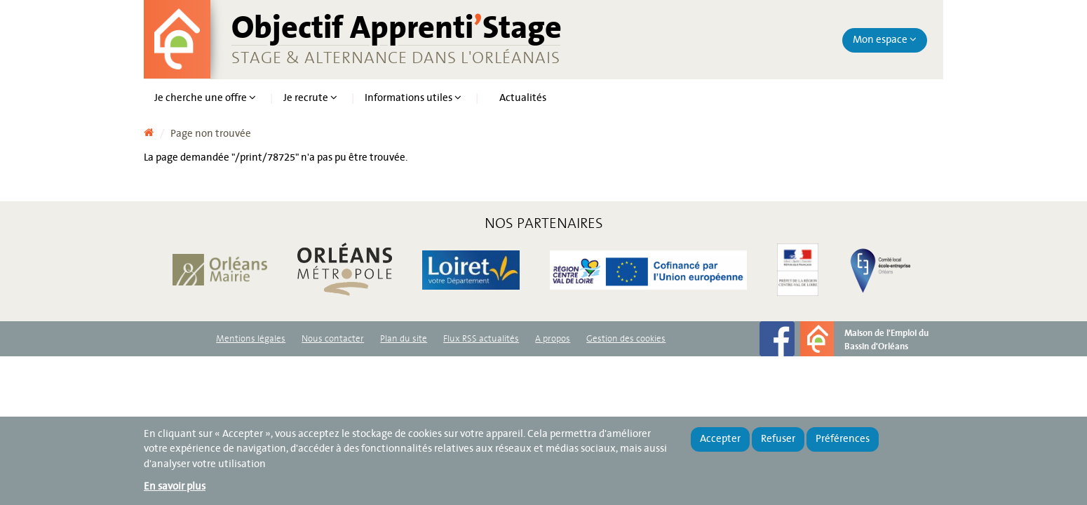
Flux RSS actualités (481, 339)
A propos (552, 339)
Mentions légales (250, 339)
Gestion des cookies (626, 339)
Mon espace (885, 40)
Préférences (843, 439)
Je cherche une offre (205, 98)
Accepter (720, 439)
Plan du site (403, 339)
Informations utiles (413, 98)
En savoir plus (174, 486)
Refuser (778, 439)
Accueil (149, 129)
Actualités (522, 98)
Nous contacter (333, 339)
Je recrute (310, 98)
